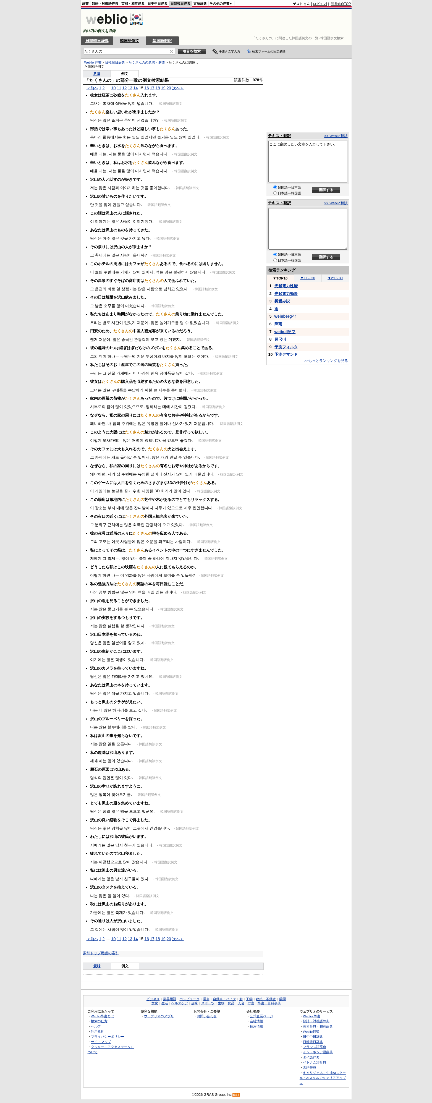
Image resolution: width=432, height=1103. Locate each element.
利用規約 (97, 1031)
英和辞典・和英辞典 (318, 1026)
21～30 (335, 278)
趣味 (194, 1003)
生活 (164, 1003)
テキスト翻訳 (279, 136)
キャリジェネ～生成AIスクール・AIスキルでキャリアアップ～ (323, 1078)
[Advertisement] (250, 22)
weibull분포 (285, 332)
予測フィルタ (286, 347)
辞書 (85, 3)
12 (124, 88)
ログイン (319, 4)
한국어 (280, 339)
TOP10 (280, 278)
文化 (154, 1003)
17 (152, 88)
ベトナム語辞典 (314, 1062)
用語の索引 (110, 953)
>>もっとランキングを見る (326, 361)
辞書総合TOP (341, 4)
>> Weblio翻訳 (335, 136)
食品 (231, 1003)
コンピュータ (190, 999)
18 (158, 88)
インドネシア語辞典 (318, 1052)
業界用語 (169, 999)
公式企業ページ (261, 1016)
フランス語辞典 (314, 1047)
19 (163, 88)
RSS (236, 1094)
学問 (282, 999)
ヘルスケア (179, 1003)
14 (135, 88)
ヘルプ (96, 1026)
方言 (251, 1003)
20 (169, 88)
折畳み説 (282, 301)
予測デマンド (286, 354)
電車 (206, 999)
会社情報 (256, 1021)
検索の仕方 (99, 1021)
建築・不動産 (266, 999)
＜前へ (92, 88)
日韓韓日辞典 (180, 3)
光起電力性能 (286, 286)
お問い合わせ (207, 1016)
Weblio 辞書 (92, 62)
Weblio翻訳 (311, 1031)
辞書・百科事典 (269, 1003)
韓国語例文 (129, 40)
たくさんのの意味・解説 (147, 62)
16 (147, 88)
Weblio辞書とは (102, 1016)
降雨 (278, 324)
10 (113, 88)
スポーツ (207, 1003)
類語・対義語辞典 (105, 3)
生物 (221, 1003)
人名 (241, 1003)
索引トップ (92, 953)
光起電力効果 (286, 293)
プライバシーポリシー (107, 1036)
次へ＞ (178, 88)
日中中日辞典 (157, 3)
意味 (96, 74)
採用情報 (256, 1026)
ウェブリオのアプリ (159, 1016)
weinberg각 (285, 316)
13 (130, 88)
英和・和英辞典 (133, 3)
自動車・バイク (224, 999)
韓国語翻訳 (162, 40)
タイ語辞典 (311, 1057)
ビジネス (153, 999)
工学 (249, 999)
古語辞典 (200, 3)
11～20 (307, 278)
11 (119, 88)
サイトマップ (101, 1042)
